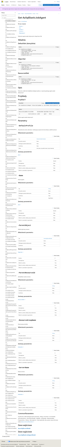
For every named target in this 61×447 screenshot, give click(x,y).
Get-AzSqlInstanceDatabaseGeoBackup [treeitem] (10, 110)
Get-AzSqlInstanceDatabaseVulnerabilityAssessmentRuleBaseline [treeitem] (11, 145)
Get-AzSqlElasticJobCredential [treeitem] (10, 23)
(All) (19, 155)
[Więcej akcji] (59, 14)
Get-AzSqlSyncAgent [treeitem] (9, 283)
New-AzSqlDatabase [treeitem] (9, 352)
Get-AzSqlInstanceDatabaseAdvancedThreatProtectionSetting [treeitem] (10, 91)
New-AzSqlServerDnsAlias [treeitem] (10, 426)
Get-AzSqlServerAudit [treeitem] (9, 218)
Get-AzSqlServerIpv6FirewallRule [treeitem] (10, 244)
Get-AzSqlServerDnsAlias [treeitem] (10, 239)
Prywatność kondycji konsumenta (7, 446)
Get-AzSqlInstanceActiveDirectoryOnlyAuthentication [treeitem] (10, 75)
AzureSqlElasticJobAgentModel (27, 435)
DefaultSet (21, 347)
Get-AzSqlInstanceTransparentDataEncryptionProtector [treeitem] (10, 188)
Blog (28, 444)
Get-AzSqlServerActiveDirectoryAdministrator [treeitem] (10, 199)
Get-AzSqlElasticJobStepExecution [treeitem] (10, 37)
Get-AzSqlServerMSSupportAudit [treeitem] (10, 249)
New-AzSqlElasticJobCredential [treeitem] (10, 382)
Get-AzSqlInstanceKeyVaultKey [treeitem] (10, 167)
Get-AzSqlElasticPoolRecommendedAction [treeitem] (10, 63)
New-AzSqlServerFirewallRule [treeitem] (10, 428)
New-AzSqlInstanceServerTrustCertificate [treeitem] (10, 407)
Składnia (21, 26)
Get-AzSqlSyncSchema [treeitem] (9, 295)
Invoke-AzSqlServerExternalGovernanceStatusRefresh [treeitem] (10, 334)
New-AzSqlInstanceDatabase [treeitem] (10, 397)
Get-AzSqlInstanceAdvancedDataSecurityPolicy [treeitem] (10, 80)
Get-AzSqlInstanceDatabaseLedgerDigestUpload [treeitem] (10, 115)
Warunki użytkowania (20, 446)
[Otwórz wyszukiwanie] (55, 2)
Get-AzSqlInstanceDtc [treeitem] (9, 159)
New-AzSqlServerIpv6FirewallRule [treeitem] (10, 430)
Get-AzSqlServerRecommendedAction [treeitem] (10, 258)
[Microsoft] (2, 1)
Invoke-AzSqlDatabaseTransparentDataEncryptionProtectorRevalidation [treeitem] (11, 305)
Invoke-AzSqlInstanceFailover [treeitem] (9, 324)
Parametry (21, 31)
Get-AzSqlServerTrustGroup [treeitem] (10, 269)
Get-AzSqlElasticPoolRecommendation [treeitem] (10, 59)
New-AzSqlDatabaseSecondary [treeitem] (10, 376)
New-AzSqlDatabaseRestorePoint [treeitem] (10, 372)
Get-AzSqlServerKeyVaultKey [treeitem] (10, 246)
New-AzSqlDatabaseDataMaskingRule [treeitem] (10, 357)
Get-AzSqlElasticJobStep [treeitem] (10, 34)
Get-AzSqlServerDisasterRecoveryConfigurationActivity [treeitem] (11, 236)
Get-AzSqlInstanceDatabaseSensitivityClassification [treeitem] (10, 134)
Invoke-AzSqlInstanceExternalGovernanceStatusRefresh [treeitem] (10, 320)
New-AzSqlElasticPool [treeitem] (9, 393)
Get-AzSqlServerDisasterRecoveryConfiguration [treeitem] (11, 231)
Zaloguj (58, 1)
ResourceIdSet (22, 299)
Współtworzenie (35, 444)
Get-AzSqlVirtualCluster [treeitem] (9, 297)
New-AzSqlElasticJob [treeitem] (9, 378)
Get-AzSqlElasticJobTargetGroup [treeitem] (10, 46)
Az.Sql (34, 13)
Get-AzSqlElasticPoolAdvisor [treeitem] (10, 52)
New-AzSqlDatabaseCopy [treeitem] (10, 353)
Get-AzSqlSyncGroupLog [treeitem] (10, 292)
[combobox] (8, 15)
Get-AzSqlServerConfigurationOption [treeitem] (10, 227)
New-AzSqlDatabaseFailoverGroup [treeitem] (10, 363)
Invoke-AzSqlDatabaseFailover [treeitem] (9, 300)
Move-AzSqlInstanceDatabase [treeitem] (9, 349)
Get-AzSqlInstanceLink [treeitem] (9, 169)
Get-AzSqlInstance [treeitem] (9, 66)
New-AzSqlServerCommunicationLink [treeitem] (11, 418)
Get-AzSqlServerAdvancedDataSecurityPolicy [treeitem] (11, 209)
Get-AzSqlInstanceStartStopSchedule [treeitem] (10, 183)
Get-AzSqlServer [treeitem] (8, 195)
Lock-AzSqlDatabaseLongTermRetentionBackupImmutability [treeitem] (10, 345)
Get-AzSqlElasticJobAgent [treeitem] (10, 20)
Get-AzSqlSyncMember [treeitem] (9, 293)
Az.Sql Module (24, 21)
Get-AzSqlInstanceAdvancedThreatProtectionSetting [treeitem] (10, 84)
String (49, 188)
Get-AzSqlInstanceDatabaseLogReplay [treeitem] (10, 120)
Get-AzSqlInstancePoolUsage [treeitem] (11, 175)
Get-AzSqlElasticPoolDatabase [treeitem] (10, 54)
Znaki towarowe (29, 446)
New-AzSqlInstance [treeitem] (9, 395)
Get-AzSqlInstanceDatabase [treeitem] (10, 87)
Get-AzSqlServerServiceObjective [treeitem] (10, 261)
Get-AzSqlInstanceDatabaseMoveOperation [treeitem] (11, 129)
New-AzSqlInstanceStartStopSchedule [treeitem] (10, 412)
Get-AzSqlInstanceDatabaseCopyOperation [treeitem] (10, 105)
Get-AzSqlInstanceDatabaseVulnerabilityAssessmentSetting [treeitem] (11, 156)
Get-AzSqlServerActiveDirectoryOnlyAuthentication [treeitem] (10, 204)
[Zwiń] (15, 13)
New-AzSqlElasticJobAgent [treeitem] (10, 380)
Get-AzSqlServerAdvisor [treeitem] (10, 216)
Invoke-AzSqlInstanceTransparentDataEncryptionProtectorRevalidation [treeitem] (10, 329)
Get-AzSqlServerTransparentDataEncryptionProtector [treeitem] (10, 266)
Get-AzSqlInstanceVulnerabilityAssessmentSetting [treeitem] (10, 193)
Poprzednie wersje (22, 444)
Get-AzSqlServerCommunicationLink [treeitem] (11, 222)
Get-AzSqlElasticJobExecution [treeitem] (10, 26)
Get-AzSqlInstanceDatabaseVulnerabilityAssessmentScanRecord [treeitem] (11, 151)
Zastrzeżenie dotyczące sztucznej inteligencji (9, 444)
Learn (19, 13)
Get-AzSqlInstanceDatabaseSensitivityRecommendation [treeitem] (10, 139)
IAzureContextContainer (41, 139)
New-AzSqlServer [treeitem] (8, 415)
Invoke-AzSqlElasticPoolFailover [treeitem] (9, 316)
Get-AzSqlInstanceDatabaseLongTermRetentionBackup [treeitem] (10, 125)
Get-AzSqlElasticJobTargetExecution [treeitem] (10, 42)
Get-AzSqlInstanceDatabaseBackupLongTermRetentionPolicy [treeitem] (10, 96)
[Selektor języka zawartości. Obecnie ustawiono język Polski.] (3, 441)
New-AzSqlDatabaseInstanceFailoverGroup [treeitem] (11, 369)
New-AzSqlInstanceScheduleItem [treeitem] (10, 403)
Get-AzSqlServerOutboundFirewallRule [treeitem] (10, 253)
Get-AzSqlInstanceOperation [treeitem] (10, 171)
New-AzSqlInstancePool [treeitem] (9, 400)
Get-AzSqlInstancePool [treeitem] (9, 173)
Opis (20, 27)
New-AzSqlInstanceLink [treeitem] (9, 398)
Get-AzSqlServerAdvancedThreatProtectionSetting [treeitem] (10, 213)
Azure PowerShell (28, 13)
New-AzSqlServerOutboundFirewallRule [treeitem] (10, 435)
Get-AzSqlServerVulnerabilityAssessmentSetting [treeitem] (10, 280)
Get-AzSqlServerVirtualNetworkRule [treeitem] (10, 276)
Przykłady (21, 29)
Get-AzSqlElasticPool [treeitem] (9, 48)
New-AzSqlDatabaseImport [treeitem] (10, 365)
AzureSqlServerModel (48, 238)
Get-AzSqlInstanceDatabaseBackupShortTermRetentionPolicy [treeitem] (10, 101)
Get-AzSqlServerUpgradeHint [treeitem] (10, 271)
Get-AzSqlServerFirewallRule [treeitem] (10, 241)
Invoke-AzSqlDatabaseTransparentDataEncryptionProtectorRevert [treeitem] (10, 311)
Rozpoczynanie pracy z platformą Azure (51, 5)
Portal (40, 5)
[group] (39, 105)
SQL (37, 13)
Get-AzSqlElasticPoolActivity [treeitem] (10, 50)
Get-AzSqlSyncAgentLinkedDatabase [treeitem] (11, 287)
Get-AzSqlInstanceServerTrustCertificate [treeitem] (10, 178)
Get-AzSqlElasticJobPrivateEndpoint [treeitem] (10, 31)
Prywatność (41, 444)
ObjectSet (21, 252)
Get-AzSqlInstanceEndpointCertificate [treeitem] (10, 163)
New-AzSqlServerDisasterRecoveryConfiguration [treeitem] (11, 423)
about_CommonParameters (27, 421)
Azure (22, 13)
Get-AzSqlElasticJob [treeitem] (9, 19)
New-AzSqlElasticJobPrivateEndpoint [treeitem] (10, 387)
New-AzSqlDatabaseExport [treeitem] (10, 360)
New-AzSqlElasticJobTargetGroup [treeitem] (10, 391)
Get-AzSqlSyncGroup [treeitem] (9, 290)
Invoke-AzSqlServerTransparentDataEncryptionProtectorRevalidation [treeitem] (10, 340)
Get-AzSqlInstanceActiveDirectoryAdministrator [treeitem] (10, 70)
